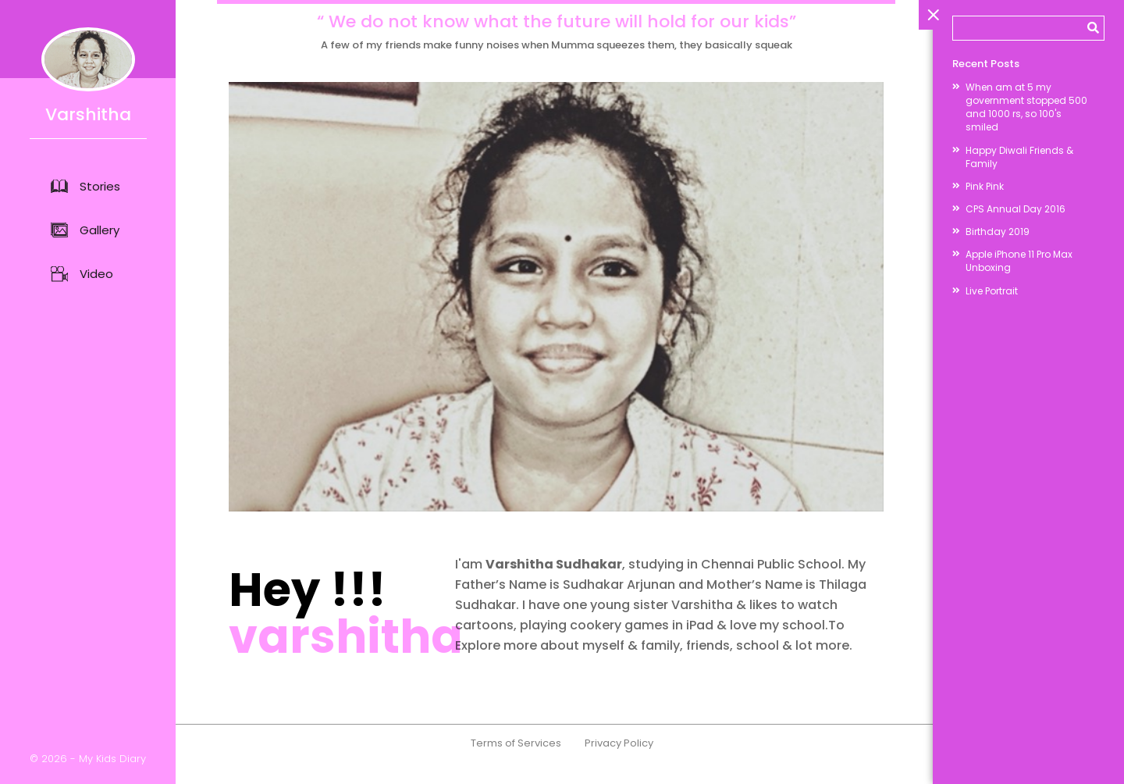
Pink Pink (985, 186)
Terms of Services (516, 764)
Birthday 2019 (998, 231)
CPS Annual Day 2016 (1015, 209)
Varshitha (88, 77)
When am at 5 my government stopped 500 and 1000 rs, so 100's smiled (1026, 107)
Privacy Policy (619, 764)
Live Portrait (992, 291)
